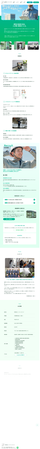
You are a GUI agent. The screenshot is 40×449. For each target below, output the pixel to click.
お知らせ (25, 2)
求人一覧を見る (9, 219)
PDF (19, 345)
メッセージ (17, 2)
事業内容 (14, 2)
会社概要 (21, 2)
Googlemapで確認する (20, 354)
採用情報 (30, 2)
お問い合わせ (36, 2)
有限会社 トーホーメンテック (6, 2)
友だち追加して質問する (19, 230)
